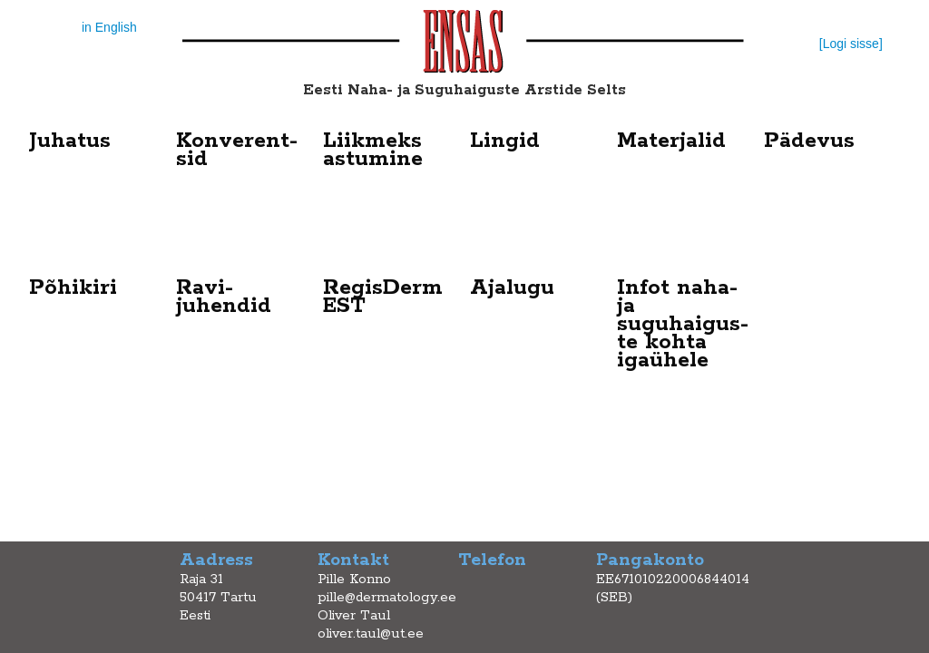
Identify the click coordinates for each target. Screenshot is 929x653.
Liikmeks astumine (373, 150)
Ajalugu (512, 288)
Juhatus (70, 141)
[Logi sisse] (851, 43)
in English (109, 27)
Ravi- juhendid (223, 297)
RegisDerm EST (383, 297)
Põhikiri (73, 288)
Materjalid (671, 141)
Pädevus (809, 141)
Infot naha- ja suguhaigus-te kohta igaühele (682, 324)
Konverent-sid (237, 150)
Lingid (505, 141)
